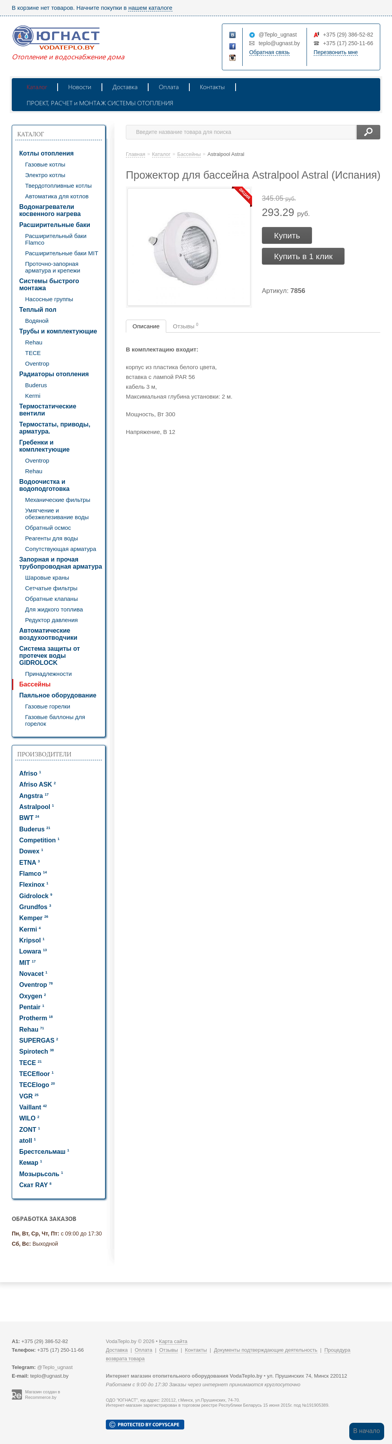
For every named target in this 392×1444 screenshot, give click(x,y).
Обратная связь (269, 52)
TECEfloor (36, 1074)
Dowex (31, 851)
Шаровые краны (47, 577)
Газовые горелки (47, 706)
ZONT (29, 1129)
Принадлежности (48, 673)
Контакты (212, 86)
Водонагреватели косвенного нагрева (50, 210)
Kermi (32, 395)
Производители (44, 754)
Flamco (33, 873)
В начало (366, 1431)
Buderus (36, 385)
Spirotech (36, 1051)
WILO (29, 1118)
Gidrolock (35, 896)
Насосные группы (49, 299)
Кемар (30, 1162)
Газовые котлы (45, 164)
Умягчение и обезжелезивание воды (57, 513)
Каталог (37, 86)
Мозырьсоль (41, 1174)
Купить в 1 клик (303, 256)
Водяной (37, 320)
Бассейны (35, 684)
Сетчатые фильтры (51, 588)
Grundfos (35, 907)
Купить (287, 235)
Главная (135, 154)
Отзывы (185, 325)
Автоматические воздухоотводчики (48, 634)
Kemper (33, 918)
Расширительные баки (54, 224)
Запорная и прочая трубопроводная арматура (60, 563)
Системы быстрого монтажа (49, 284)
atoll (27, 1140)
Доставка (125, 86)
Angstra (34, 795)
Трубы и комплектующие (58, 331)
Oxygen (32, 996)
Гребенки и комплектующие (44, 446)
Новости (79, 86)
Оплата (169, 86)
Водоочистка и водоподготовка (44, 485)
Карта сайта (173, 1341)
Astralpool (36, 806)
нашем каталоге (150, 7)
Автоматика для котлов (57, 196)
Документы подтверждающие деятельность (266, 1350)
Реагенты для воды (51, 538)
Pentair (31, 1007)
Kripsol (32, 940)
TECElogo (37, 1085)
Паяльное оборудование (57, 695)
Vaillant (33, 1107)
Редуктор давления (51, 620)
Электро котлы (45, 175)
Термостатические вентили (47, 410)
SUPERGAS (38, 1040)
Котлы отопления (46, 153)
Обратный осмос (48, 527)
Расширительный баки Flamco (56, 239)
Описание (146, 326)
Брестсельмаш (44, 1151)
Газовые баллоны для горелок (55, 720)
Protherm (36, 1018)
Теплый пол (37, 309)
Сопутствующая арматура (60, 548)
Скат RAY (35, 1185)
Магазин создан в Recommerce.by (42, 1394)
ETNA (29, 862)
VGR (28, 1096)
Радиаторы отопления (54, 374)
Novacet (33, 973)
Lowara (33, 951)
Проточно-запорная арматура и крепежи (52, 267)
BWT (29, 817)
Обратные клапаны (51, 598)
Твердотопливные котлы (58, 185)
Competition (39, 840)
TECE (33, 353)
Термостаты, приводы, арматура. (54, 428)
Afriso (30, 773)
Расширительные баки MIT (61, 253)
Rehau (33, 342)
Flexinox (33, 884)
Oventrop (37, 363)
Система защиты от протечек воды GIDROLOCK (49, 655)
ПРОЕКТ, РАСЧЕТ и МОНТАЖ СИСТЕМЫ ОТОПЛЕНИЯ (100, 103)
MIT (27, 962)
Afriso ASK (37, 784)
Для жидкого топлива (54, 609)
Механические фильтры (57, 499)
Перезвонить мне (336, 52)
